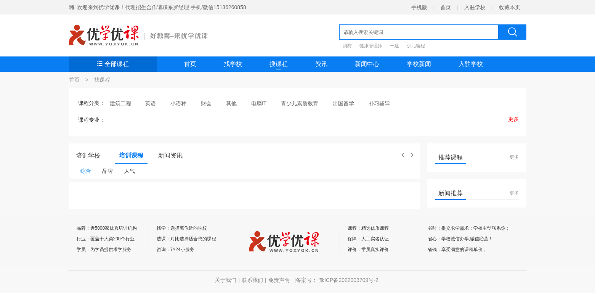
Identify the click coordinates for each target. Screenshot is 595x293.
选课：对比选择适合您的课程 (186, 238)
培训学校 (88, 155)
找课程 (102, 80)
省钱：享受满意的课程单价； (457, 249)
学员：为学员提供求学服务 (104, 249)
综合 (85, 171)
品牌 (107, 171)
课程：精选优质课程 (368, 228)
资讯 (321, 64)
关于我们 (225, 280)
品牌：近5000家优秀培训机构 (107, 228)
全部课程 (113, 64)
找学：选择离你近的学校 (182, 228)
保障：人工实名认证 (368, 238)
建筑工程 (120, 103)
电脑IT (258, 103)
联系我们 (252, 280)
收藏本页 (509, 7)
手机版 (419, 7)
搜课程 (278, 65)
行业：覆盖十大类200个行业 (106, 238)
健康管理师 (370, 45)
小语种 (178, 103)
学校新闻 (419, 64)
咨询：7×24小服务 (175, 249)
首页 (445, 7)
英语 (150, 103)
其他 (231, 103)
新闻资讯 (170, 155)
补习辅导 (379, 103)
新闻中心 (367, 64)
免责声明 (279, 280)
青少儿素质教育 (299, 103)
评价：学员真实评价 (368, 249)
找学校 (233, 64)
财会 (206, 103)
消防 (347, 45)
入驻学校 (475, 7)
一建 (394, 45)
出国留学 (343, 103)
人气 (129, 171)
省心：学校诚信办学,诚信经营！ (460, 238)
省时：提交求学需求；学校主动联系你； (469, 228)
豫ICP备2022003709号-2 (348, 280)
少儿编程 (416, 45)
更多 (514, 157)
